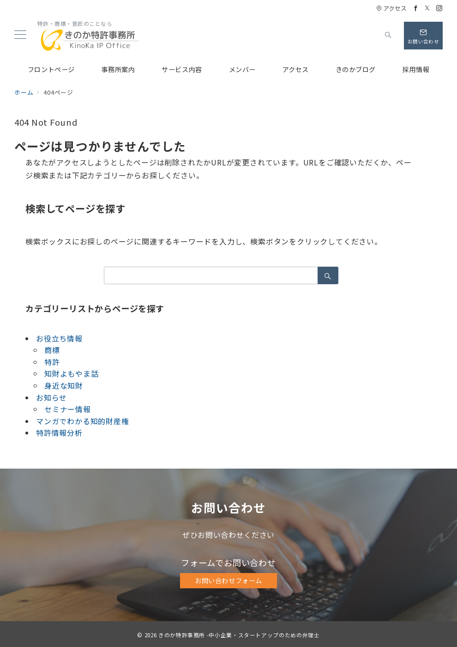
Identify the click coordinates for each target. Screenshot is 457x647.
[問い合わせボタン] (423, 36)
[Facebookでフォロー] (416, 8)
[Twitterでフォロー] (427, 8)
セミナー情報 (67, 409)
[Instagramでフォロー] (439, 8)
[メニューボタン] (20, 35)
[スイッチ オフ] (388, 36)
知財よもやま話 (71, 373)
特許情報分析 (59, 432)
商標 (52, 349)
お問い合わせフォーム (228, 580)
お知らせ (51, 397)
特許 (52, 361)
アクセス (391, 8)
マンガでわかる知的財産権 (82, 421)
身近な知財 (63, 385)
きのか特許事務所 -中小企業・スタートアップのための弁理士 (239, 635)
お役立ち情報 (59, 338)
